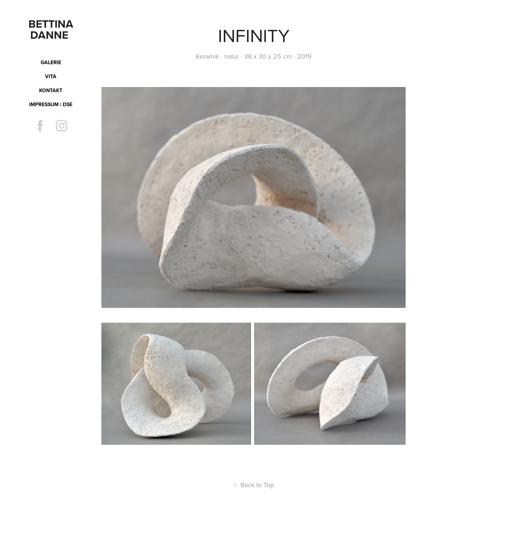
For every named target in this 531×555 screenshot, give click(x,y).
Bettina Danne (52, 29)
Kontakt (50, 90)
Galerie (51, 62)
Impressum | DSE (50, 104)
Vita (50, 76)
